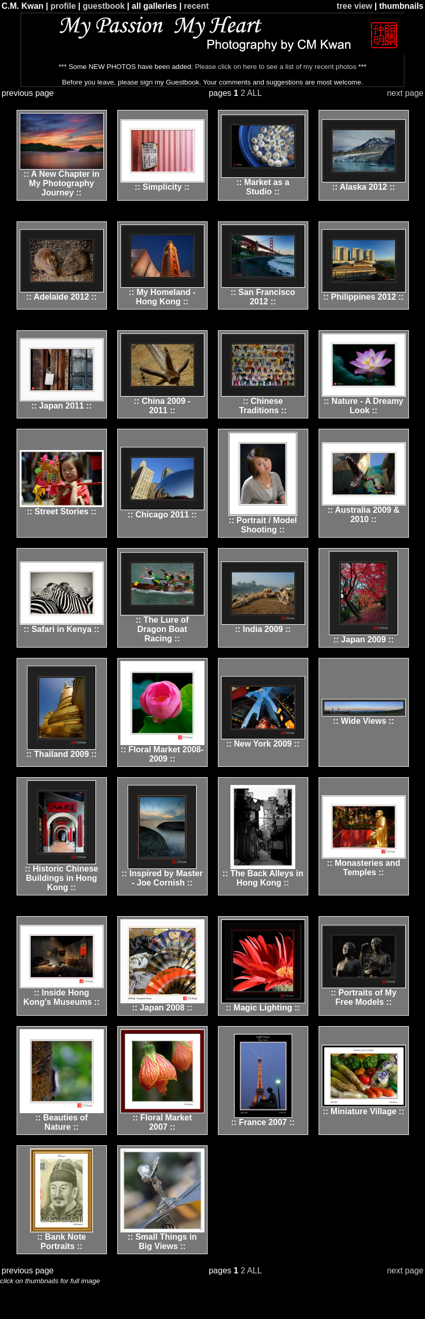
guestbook (104, 6)
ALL (254, 93)
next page (405, 93)
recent (196, 6)
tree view (354, 6)
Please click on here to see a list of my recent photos (276, 67)
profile (63, 6)
